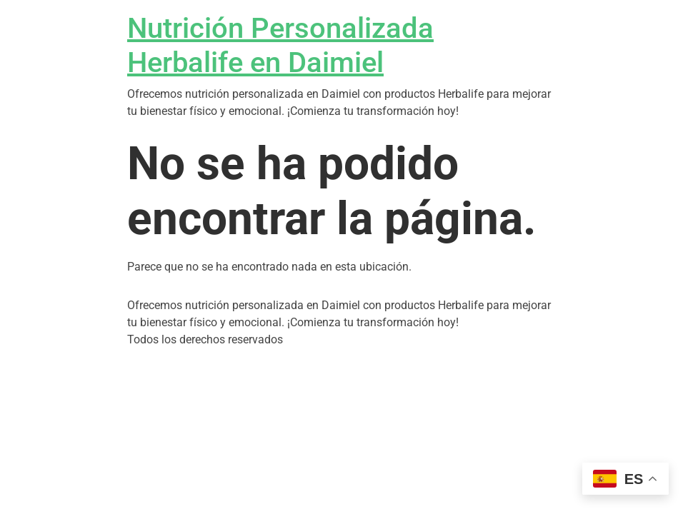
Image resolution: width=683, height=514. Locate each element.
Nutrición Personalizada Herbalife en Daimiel (280, 45)
